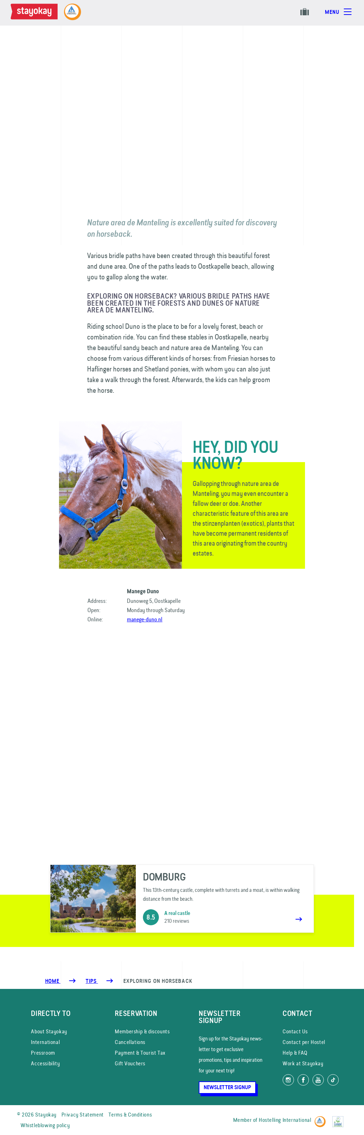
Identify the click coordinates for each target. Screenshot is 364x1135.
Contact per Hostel (304, 1042)
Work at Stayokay (303, 1063)
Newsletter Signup (227, 1087)
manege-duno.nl (144, 619)
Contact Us (295, 1031)
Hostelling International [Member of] (285, 1120)
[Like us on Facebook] (303, 1080)
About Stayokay (49, 1031)
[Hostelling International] (322, 1118)
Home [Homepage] (52, 981)
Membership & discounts (142, 1031)
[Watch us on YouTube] (318, 1080)
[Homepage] (35, 13)
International (45, 1042)
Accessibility (45, 1063)
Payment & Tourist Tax (140, 1052)
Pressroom (43, 1052)
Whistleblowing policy (45, 1125)
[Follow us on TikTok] (333, 1080)
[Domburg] (182, 898)
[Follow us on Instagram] (288, 1080)
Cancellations (130, 1042)
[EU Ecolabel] (339, 1118)
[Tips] (92, 981)
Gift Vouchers (130, 1063)
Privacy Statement (82, 1114)
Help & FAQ (295, 1052)
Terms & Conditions (130, 1114)
